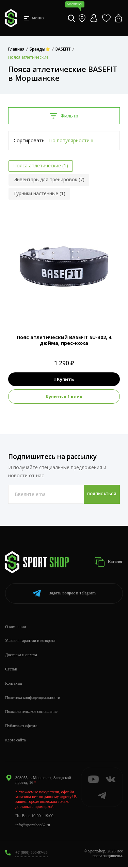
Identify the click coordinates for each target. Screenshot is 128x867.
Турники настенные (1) (39, 193)
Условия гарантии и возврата (30, 640)
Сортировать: (30, 140)
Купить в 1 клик (64, 396)
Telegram (64, 593)
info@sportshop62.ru (32, 825)
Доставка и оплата (21, 654)
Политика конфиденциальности (32, 697)
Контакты (13, 683)
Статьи (11, 669)
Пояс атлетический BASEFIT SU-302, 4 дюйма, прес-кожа (64, 340)
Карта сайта (15, 740)
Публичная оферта (21, 725)
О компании (15, 626)
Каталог (108, 562)
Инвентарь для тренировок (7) (48, 179)
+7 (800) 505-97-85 (31, 852)
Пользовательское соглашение (31, 711)
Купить (64, 379)
